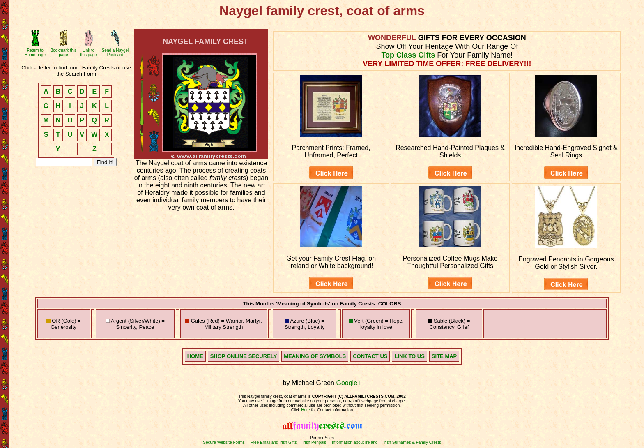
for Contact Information (331, 410)
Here (305, 410)
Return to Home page (35, 52)
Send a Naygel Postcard (115, 52)
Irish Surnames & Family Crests (412, 442)
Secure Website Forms (224, 442)
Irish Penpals (314, 442)
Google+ (348, 382)
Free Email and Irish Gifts (274, 442)
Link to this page (88, 52)
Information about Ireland (354, 442)
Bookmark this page (63, 52)
